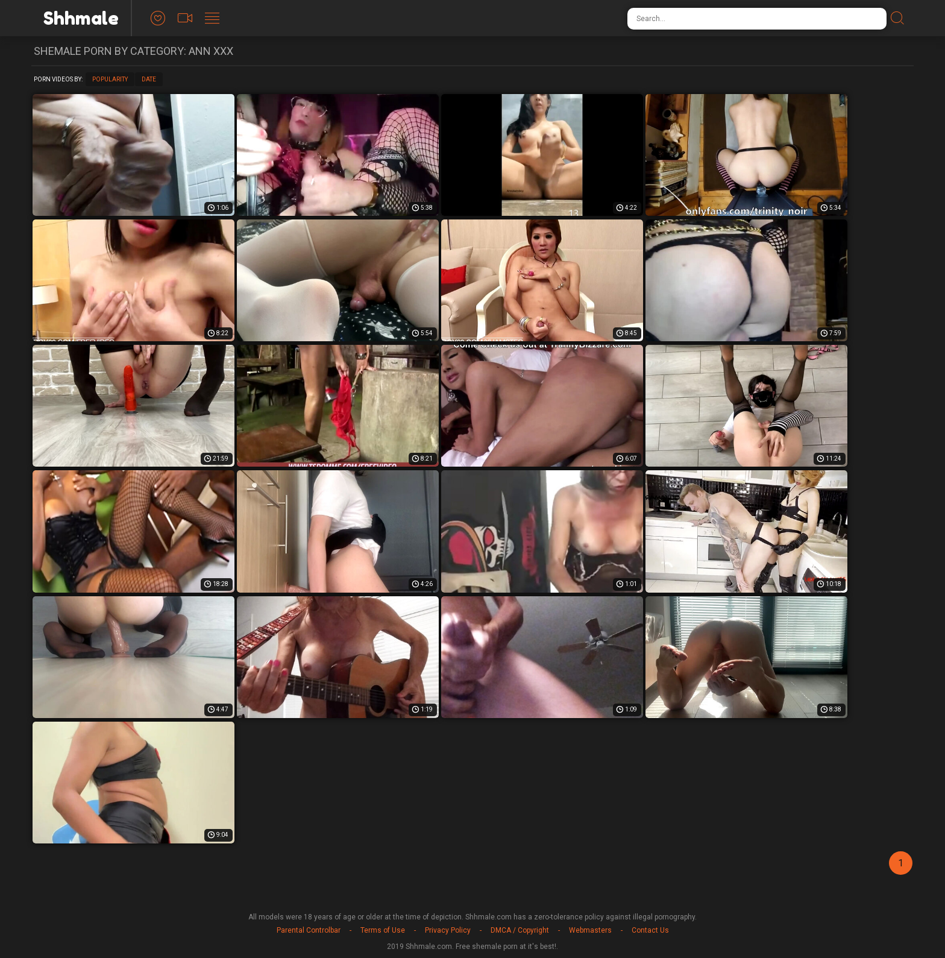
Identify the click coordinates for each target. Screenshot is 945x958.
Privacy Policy (448, 930)
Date (149, 79)
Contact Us (650, 930)
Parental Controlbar (309, 930)
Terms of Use (382, 930)
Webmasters (590, 930)
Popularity (110, 79)
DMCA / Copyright (520, 930)
